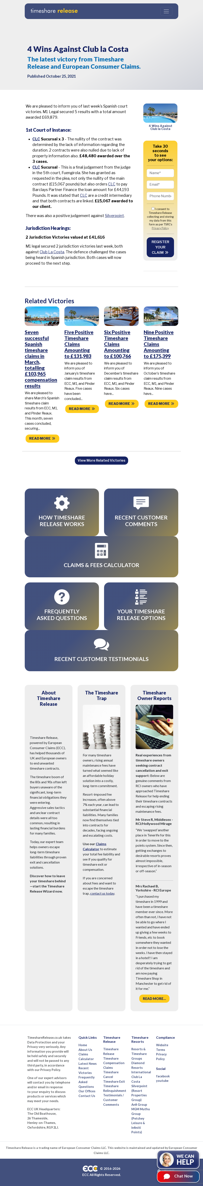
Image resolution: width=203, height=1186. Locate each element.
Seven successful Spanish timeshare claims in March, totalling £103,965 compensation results (41, 359)
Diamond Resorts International (141, 1066)
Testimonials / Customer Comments (113, 1098)
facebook (163, 1075)
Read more (42, 438)
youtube (162, 1079)
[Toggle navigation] (166, 11)
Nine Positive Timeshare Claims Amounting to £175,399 (159, 344)
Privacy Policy (160, 228)
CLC (36, 139)
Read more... (154, 997)
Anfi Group (139, 1103)
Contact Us (86, 1094)
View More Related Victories (101, 460)
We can (185, 1159)
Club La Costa (52, 252)
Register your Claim (160, 247)
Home (82, 1043)
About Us (85, 1048)
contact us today (102, 892)
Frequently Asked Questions (86, 1080)
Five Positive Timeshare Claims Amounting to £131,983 (78, 344)
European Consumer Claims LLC (84, 1146)
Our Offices (86, 1089)
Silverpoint (114, 215)
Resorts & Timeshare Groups (139, 1052)
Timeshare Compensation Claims (114, 1061)
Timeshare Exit (114, 1080)
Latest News (87, 1062)
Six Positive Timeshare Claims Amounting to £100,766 (117, 344)
